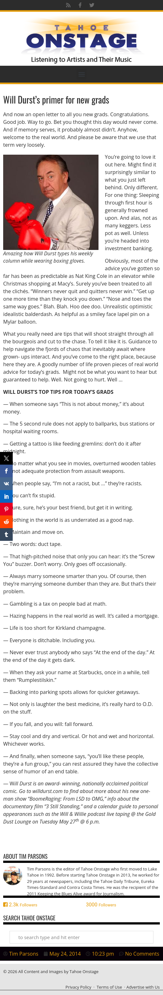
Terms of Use (109, 987)
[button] (81, 74)
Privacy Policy (78, 987)
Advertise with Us (143, 987)
